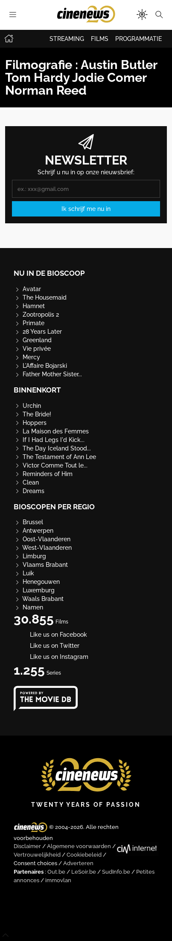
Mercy (27, 357)
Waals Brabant (39, 598)
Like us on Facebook (50, 634)
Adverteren (78, 863)
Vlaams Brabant (41, 564)
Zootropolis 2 (36, 314)
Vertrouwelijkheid (37, 855)
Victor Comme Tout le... (50, 465)
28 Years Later (38, 331)
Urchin (27, 405)
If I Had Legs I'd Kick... (49, 439)
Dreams (29, 491)
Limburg (30, 556)
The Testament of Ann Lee (55, 456)
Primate (29, 323)
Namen (28, 607)
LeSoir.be (83, 872)
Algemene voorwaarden (79, 846)
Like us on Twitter (46, 645)
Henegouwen (37, 581)
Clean (26, 482)
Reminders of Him (43, 473)
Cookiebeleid (84, 855)
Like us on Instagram (51, 656)
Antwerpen (33, 530)
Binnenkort (37, 390)
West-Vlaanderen (43, 547)
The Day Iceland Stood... (52, 448)
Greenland (33, 340)
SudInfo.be (116, 872)
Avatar (27, 289)
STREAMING (67, 38)
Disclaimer (27, 846)
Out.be (56, 872)
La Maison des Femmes (51, 431)
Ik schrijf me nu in (86, 208)
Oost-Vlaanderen (42, 539)
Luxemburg (34, 590)
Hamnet (29, 306)
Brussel (28, 522)
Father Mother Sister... (48, 374)
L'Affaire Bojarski (40, 365)
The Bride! (32, 414)
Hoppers (30, 422)
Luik (24, 573)
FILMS (99, 38)
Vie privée (32, 348)
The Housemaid (40, 297)
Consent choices (35, 863)
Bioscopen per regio (54, 506)
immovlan (58, 880)
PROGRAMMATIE (138, 38)
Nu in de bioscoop (49, 273)
